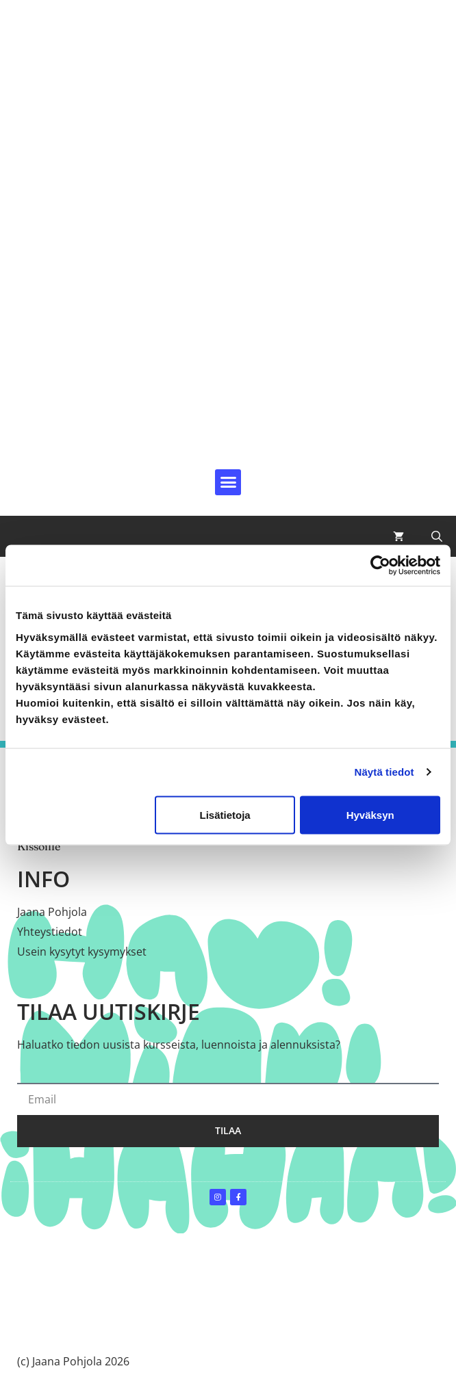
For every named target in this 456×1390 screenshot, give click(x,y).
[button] (228, 482)
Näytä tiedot (384, 772)
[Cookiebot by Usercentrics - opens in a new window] (380, 565)
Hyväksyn (370, 814)
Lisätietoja (225, 814)
